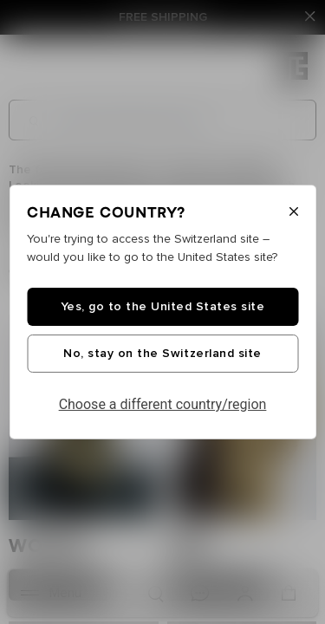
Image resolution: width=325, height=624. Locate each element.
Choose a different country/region (163, 404)
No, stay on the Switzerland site (162, 354)
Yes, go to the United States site (163, 307)
